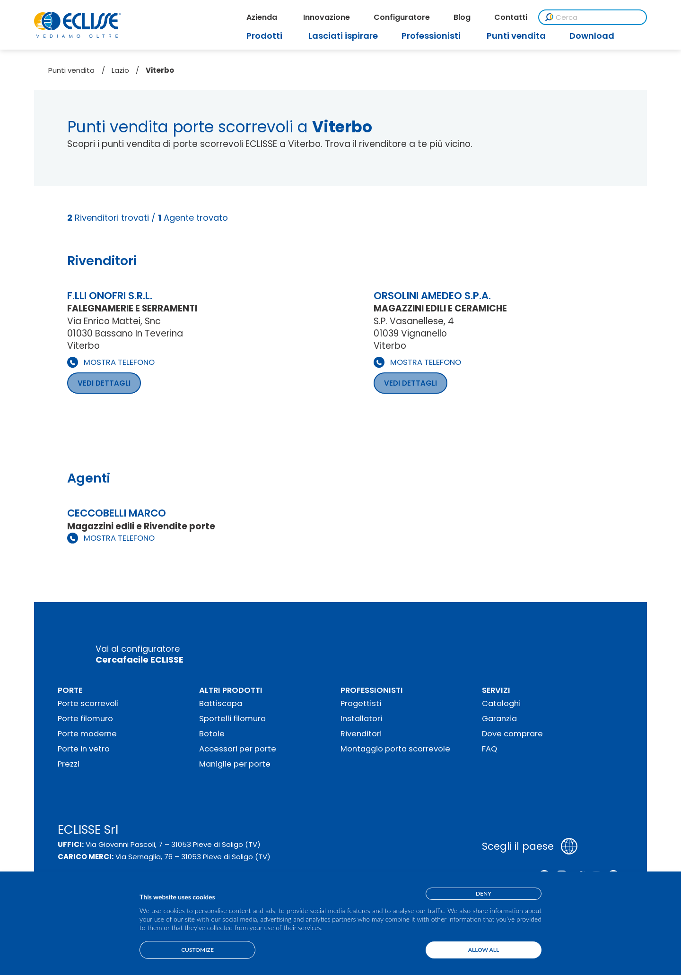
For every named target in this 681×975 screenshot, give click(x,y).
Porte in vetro (84, 748)
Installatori (361, 718)
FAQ (489, 748)
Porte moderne (87, 733)
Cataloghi (501, 703)
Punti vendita (71, 70)
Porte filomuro (85, 718)
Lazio (120, 70)
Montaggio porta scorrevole (395, 748)
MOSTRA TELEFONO (119, 362)
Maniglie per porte (235, 764)
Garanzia (499, 718)
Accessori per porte (237, 748)
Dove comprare (512, 733)
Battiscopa (220, 703)
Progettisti (360, 703)
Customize (197, 949)
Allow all (483, 949)
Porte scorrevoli (88, 703)
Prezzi (68, 764)
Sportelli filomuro (232, 718)
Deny (483, 893)
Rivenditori (361, 733)
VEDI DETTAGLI (104, 383)
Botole (212, 733)
